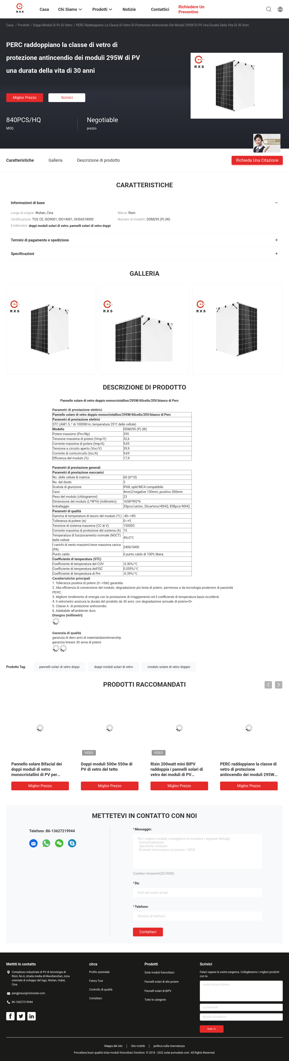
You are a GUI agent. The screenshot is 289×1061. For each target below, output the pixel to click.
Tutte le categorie (155, 999)
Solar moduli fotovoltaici (159, 972)
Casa (10, 25)
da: (137, 883)
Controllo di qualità (100, 989)
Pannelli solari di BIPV (157, 991)
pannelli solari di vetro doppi (59, 667)
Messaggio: (143, 829)
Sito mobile (138, 1046)
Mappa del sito (113, 1046)
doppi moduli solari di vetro (113, 667)
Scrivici (67, 97)
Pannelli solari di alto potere (161, 981)
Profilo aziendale (99, 972)
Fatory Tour (96, 980)
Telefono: (141, 907)
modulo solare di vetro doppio (168, 667)
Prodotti (23, 25)
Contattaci (147, 932)
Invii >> (211, 1029)
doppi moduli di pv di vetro (52, 25)
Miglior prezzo (24, 97)
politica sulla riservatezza (169, 1046)
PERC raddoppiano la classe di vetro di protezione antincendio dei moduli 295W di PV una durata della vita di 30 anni (248, 775)
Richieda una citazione (257, 160)
